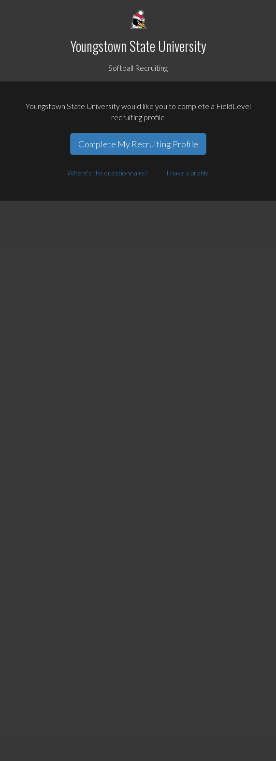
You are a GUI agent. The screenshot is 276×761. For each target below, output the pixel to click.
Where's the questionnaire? (107, 173)
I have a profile (187, 173)
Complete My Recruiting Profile (138, 144)
